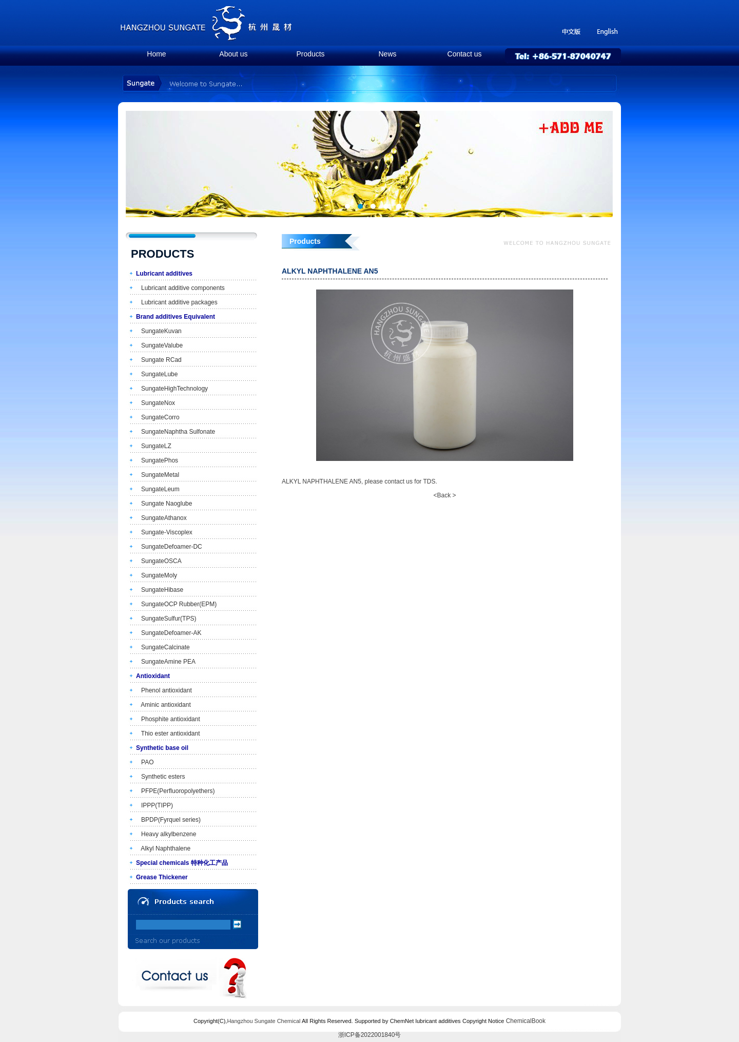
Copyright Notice (483, 1021)
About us (233, 54)
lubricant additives (438, 1021)
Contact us (465, 54)
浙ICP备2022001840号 (369, 1034)
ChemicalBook (526, 1021)
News (387, 54)
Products (310, 54)
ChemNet (402, 1021)
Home (156, 54)
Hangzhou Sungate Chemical (263, 1021)
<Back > (444, 495)
